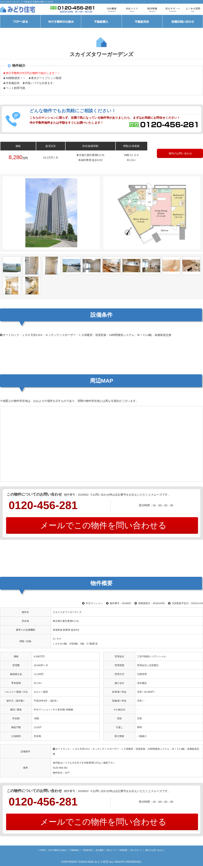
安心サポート (136, 850)
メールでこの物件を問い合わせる (102, 525)
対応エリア (111, 850)
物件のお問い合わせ (180, 153)
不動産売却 (87, 850)
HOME (42, 850)
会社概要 (99, 850)
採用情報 (123, 850)
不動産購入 (75, 850)
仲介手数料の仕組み (57, 850)
